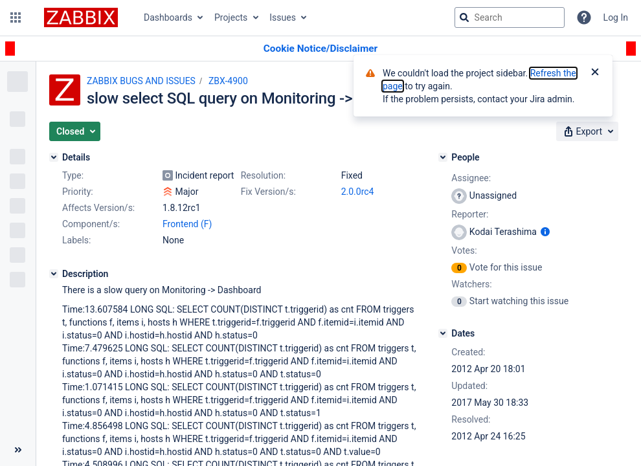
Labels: (76, 240)
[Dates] (442, 333)
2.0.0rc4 (357, 191)
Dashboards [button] (168, 17)
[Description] (53, 273)
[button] (15, 17)
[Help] (584, 17)
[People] (442, 157)
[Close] (595, 73)
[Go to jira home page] (81, 17)
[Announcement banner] (320, 48)
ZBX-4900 (228, 81)
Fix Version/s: (268, 191)
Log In (615, 17)
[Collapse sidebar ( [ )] (17, 450)
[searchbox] (510, 17)
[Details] (53, 157)
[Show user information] (545, 232)
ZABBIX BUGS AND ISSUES (141, 81)
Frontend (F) (187, 224)
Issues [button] (282, 17)
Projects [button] (230, 17)
